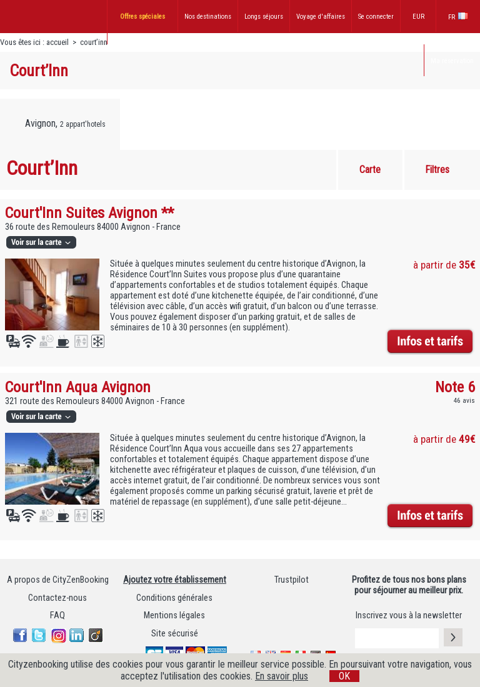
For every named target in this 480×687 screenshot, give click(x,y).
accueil (57, 42)
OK (344, 676)
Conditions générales (174, 598)
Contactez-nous (57, 598)
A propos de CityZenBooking (58, 580)
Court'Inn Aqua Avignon (78, 387)
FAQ (57, 615)
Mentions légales (174, 615)
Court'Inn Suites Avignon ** (89, 213)
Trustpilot (291, 580)
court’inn (94, 42)
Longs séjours (263, 16)
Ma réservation (452, 61)
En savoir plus (281, 676)
